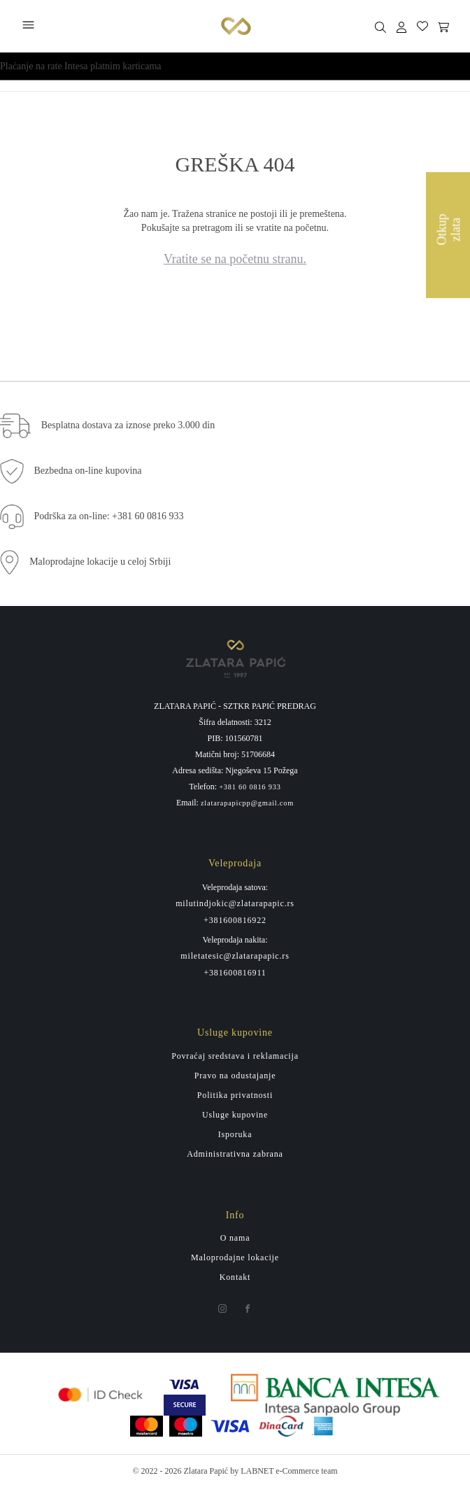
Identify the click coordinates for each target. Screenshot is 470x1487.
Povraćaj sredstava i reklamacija (235, 1056)
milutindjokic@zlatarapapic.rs (235, 903)
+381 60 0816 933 (250, 787)
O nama (235, 1238)
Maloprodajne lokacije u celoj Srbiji (100, 561)
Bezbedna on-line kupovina (88, 470)
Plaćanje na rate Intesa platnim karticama (81, 66)
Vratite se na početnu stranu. (235, 259)
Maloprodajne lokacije (235, 1257)
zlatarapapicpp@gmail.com (247, 803)
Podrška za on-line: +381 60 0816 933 (109, 516)
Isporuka (235, 1134)
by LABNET (251, 1471)
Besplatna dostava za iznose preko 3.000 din (128, 425)
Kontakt (235, 1277)
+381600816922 (235, 920)
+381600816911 (235, 972)
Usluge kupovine (235, 1115)
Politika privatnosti (235, 1095)
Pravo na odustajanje (235, 1075)
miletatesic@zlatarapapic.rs (234, 956)
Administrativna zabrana (235, 1154)
